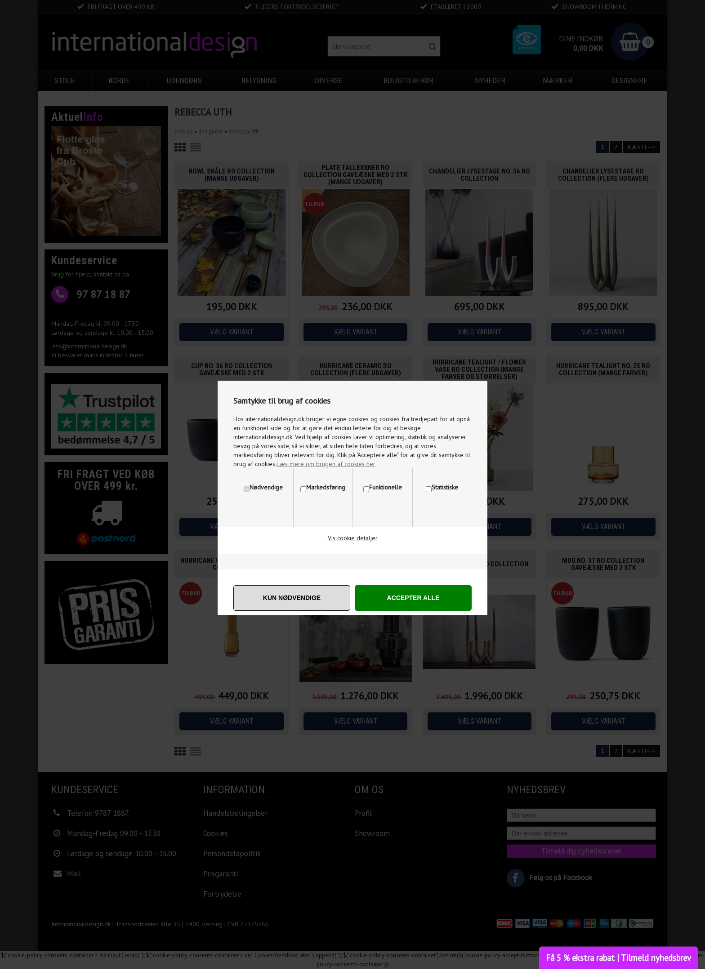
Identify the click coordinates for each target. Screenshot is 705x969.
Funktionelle (385, 487)
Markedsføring (325, 487)
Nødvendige (266, 487)
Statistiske (445, 487)
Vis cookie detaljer (353, 538)
